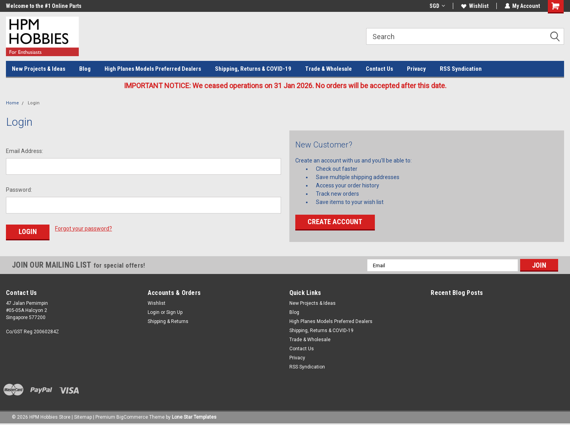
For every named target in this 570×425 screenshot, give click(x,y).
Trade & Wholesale (328, 68)
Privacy (416, 68)
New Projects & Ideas (38, 68)
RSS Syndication (461, 68)
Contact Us (379, 68)
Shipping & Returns (168, 321)
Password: (19, 190)
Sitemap (83, 417)
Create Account (335, 221)
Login (34, 103)
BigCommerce (132, 417)
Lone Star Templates (194, 417)
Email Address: (24, 151)
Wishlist (474, 6)
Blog (85, 68)
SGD (437, 6)
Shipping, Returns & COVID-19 (253, 68)
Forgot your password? (83, 228)
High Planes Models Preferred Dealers (152, 68)
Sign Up (174, 312)
